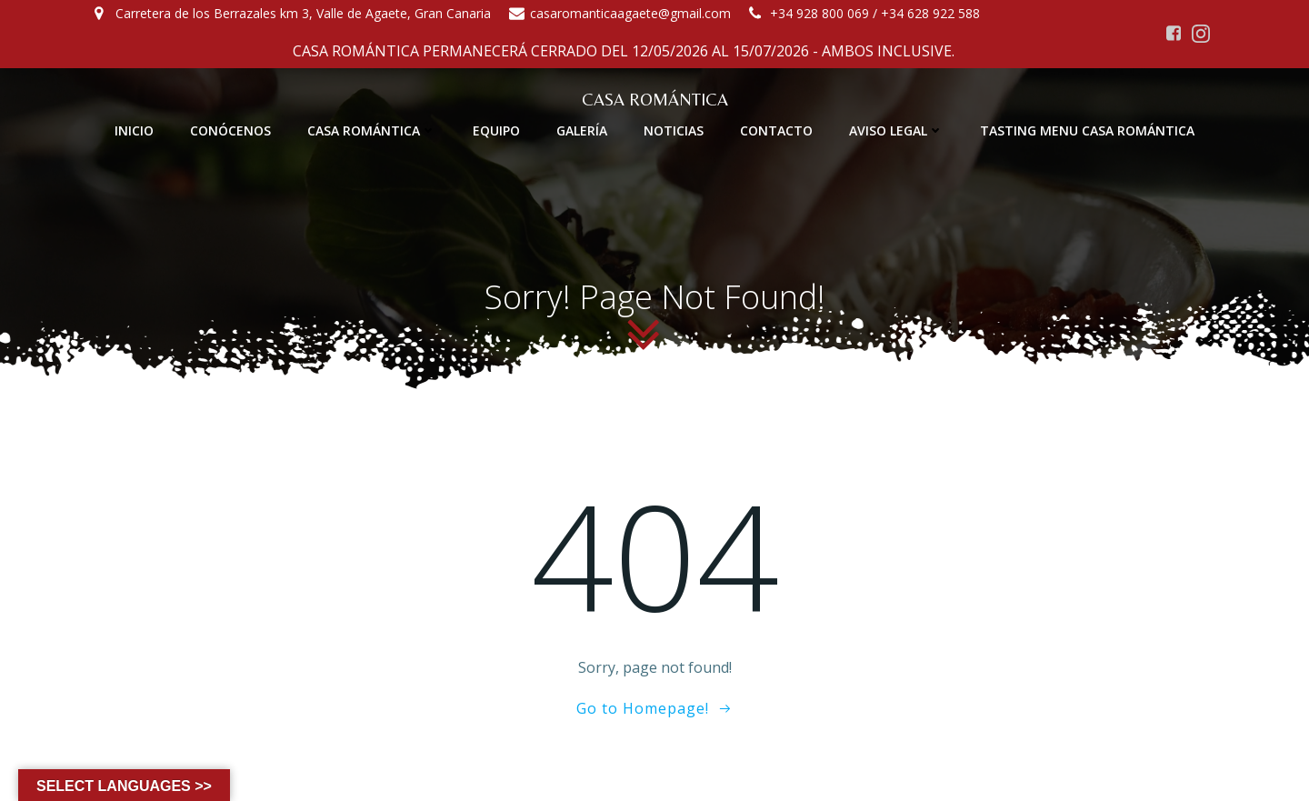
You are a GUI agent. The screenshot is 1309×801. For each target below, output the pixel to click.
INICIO (134, 130)
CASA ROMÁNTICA (371, 130)
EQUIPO (496, 130)
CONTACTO (776, 130)
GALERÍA (581, 130)
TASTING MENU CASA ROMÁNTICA (1087, 130)
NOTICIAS (674, 130)
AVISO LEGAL (896, 130)
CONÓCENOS (230, 130)
